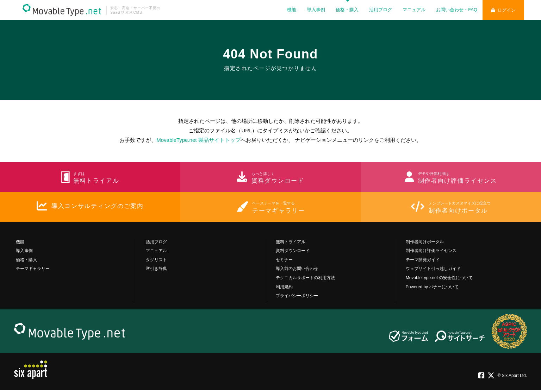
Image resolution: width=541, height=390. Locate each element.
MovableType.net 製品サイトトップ (198, 140)
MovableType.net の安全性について (439, 277)
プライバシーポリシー (297, 295)
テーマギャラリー (33, 268)
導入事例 (316, 9)
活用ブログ (380, 9)
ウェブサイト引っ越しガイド (433, 268)
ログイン (503, 10)
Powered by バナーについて (432, 286)
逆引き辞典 (156, 268)
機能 (291, 9)
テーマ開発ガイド (423, 259)
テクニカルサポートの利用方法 (305, 277)
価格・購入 (347, 9)
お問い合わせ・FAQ (456, 9)
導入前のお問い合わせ (297, 268)
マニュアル (414, 9)
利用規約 (284, 286)
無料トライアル (290, 241)
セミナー (284, 259)
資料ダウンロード (293, 250)
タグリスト (156, 259)
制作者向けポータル (425, 241)
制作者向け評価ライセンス (431, 250)
